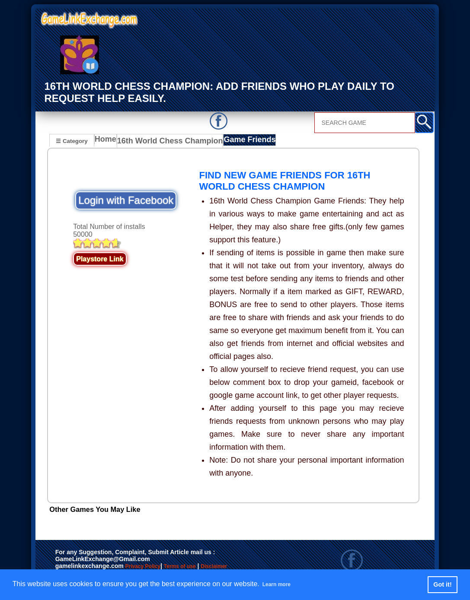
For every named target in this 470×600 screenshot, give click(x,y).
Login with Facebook (125, 200)
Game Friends (237, 141)
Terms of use (205, 566)
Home (107, 141)
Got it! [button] (442, 584)
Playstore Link (99, 258)
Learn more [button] (281, 584)
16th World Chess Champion (166, 141)
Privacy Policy (151, 566)
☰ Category (71, 140)
